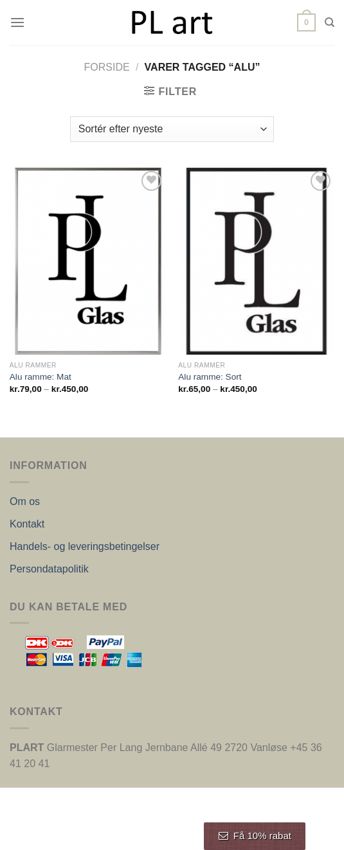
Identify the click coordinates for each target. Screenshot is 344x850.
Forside (107, 67)
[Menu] (17, 22)
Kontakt (27, 523)
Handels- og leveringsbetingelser (84, 546)
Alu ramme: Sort (209, 377)
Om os (25, 501)
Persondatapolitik (49, 568)
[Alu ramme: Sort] (256, 261)
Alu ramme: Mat (40, 377)
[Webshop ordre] (172, 129)
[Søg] (329, 22)
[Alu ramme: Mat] (88, 261)
